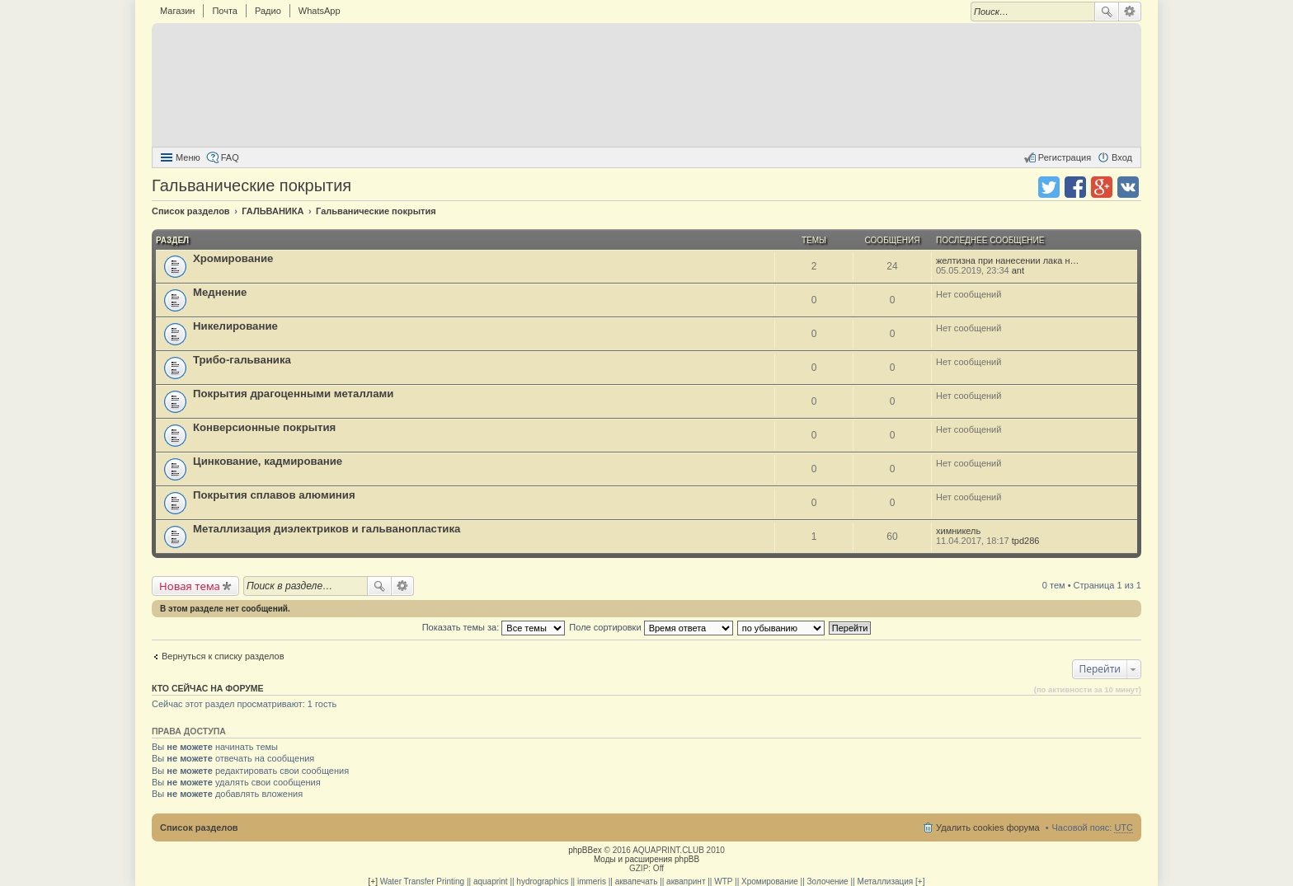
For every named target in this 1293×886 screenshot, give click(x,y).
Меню (188, 157)
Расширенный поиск (1130, 11)
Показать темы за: (494, 627)
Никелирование (235, 326)
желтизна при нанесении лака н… (1007, 260)
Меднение (220, 292)
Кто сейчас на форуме (208, 688)
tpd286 (1026, 541)
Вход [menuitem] (1122, 157)
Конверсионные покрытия (264, 427)
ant (1018, 270)
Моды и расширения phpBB (646, 859)
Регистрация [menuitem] (1064, 157)
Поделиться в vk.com (1128, 187)
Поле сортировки (650, 627)
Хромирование (233, 258)
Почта (224, 11)
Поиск (1106, 11)
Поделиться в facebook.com (1075, 187)
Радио (268, 11)
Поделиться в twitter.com (1049, 187)
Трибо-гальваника (242, 360)
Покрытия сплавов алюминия (274, 495)
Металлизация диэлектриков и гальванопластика (326, 529)
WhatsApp (320, 11)
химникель (958, 531)
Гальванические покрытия (251, 185)
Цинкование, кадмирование (267, 461)
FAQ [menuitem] (230, 157)
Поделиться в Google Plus (1101, 187)
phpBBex (585, 850)
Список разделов (199, 827)
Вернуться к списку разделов (223, 656)
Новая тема (189, 586)
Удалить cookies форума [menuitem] (988, 827)
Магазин (177, 11)
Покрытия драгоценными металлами (293, 393)
